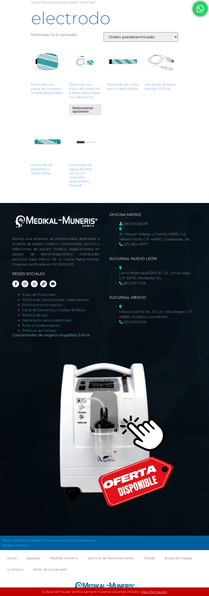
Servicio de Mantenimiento (111, 558)
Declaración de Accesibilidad (46, 320)
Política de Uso (35, 315)
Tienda (149, 558)
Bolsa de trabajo (178, 558)
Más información (154, 592)
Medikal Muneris (64, 558)
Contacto (15, 569)
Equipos (33, 558)
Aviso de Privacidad (38, 294)
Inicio (35, 2)
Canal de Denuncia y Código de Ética (53, 310)
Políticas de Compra (39, 330)
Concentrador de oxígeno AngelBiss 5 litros (51, 335)
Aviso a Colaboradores (41, 325)
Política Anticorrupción (42, 305)
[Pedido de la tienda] (141, 37)
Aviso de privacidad (49, 569)
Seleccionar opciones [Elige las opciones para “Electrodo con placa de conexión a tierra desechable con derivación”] (82, 110)
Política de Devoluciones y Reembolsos (55, 300)
